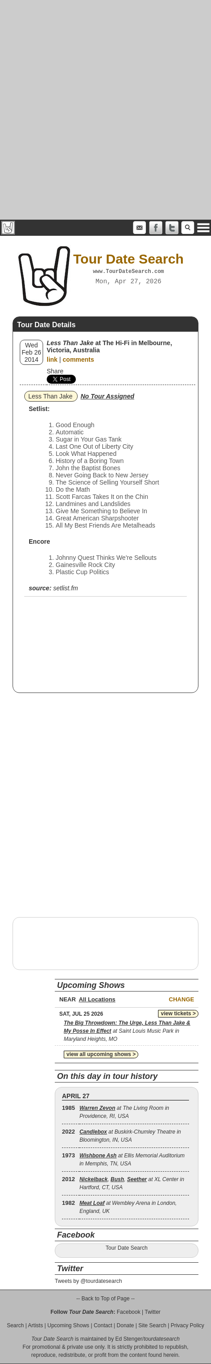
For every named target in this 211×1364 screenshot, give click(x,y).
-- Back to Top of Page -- (105, 1298)
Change (181, 999)
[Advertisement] (105, 109)
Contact (103, 1325)
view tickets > (178, 1013)
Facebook (129, 1312)
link (52, 359)
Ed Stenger (128, 1339)
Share (55, 371)
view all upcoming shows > (101, 1054)
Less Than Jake (50, 396)
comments (78, 359)
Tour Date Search (126, 1248)
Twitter (152, 1312)
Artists (35, 1325)
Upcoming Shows (68, 1325)
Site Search (152, 1325)
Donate (125, 1325)
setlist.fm (65, 588)
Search (15, 1325)
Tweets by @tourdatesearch (88, 1281)
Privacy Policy (187, 1325)
